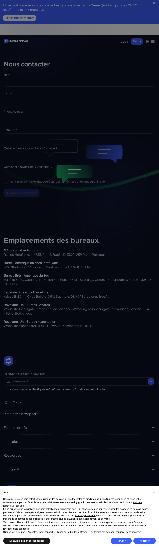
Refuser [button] (121, 540)
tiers (43, 509)
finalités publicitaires (85, 515)
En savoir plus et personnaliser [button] (26, 540)
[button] (154, 492)
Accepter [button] (145, 540)
